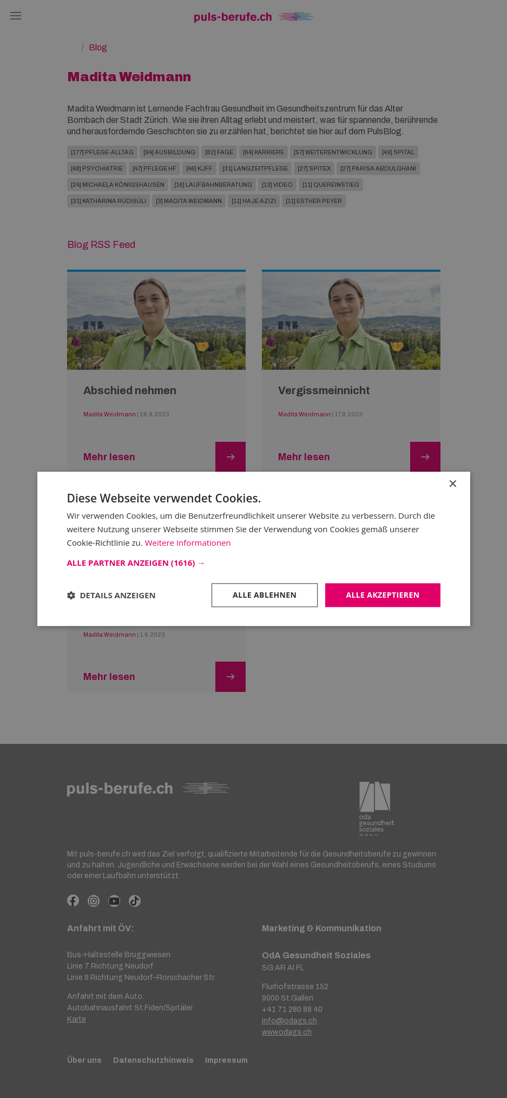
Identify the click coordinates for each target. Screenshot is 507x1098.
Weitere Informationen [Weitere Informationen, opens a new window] (188, 542)
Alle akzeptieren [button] (382, 595)
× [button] (453, 484)
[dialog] (253, 549)
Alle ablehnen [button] (265, 595)
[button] (253, 562)
